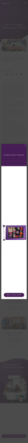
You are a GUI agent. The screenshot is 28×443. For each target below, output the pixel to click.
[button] (14, 295)
